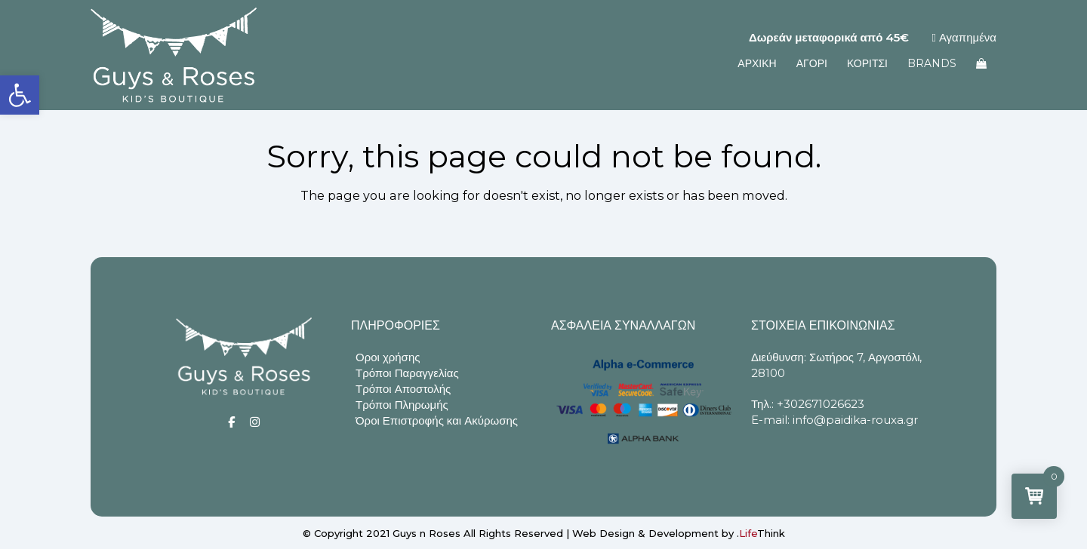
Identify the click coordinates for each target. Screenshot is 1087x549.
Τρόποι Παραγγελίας (407, 373)
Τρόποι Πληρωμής (402, 404)
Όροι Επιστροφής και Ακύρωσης (437, 420)
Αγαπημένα (963, 37)
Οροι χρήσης (388, 357)
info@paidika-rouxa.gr (855, 420)
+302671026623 (820, 404)
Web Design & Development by (678, 533)
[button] (19, 95)
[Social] (231, 422)
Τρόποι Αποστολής (403, 389)
